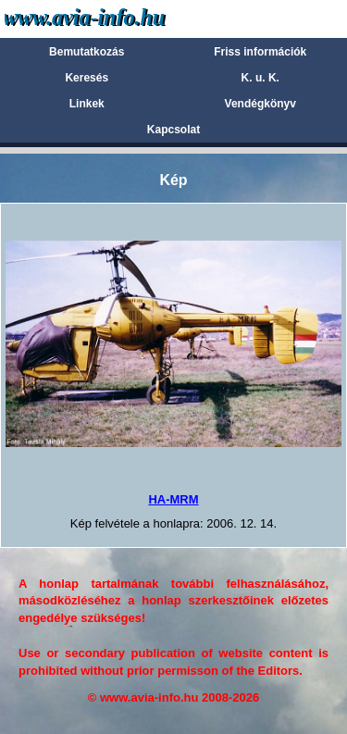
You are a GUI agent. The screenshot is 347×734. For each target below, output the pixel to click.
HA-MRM (173, 499)
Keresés (86, 77)
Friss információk (260, 51)
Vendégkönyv (260, 103)
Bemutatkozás (86, 51)
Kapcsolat (173, 129)
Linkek (87, 103)
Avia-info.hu (117, 18)
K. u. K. (260, 77)
